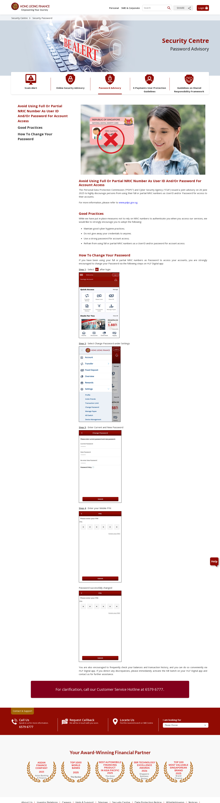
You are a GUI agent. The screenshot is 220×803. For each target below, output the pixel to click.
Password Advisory (110, 81)
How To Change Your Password (35, 136)
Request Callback (82, 720)
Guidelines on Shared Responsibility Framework (189, 83)
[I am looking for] (185, 725)
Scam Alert (31, 81)
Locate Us (127, 720)
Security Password (42, 18)
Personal (114, 7)
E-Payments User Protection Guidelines (149, 83)
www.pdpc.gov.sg (128, 202)
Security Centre (19, 18)
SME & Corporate (130, 7)
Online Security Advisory (70, 81)
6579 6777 (154, 689)
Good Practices (30, 127)
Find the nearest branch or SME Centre (136, 723)
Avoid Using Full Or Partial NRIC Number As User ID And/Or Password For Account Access (43, 113)
